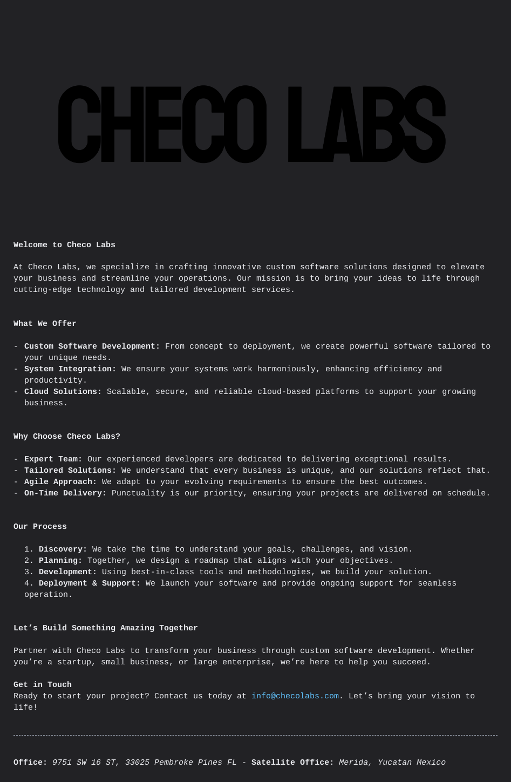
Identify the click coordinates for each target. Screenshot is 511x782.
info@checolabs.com (295, 696)
